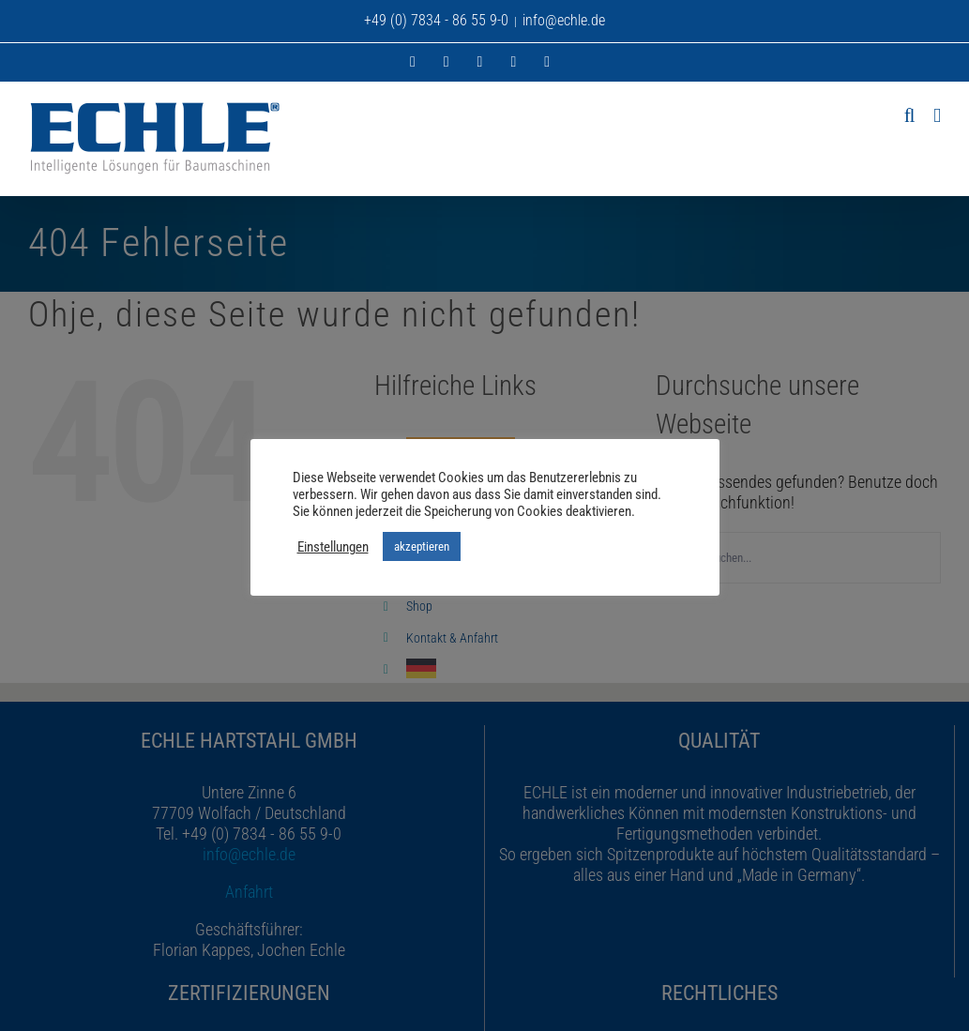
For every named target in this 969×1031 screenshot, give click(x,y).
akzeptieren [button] (421, 546)
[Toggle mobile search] (910, 116)
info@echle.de (563, 20)
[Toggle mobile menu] (937, 116)
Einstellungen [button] (333, 546)
